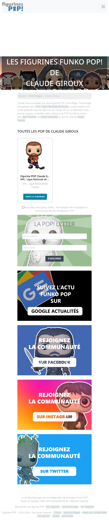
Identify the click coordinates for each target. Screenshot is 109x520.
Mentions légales (71, 512)
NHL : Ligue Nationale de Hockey (52, 106)
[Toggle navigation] (103, 6)
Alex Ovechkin (29, 116)
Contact (57, 512)
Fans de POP (43, 516)
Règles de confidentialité (94, 512)
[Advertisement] (54, 35)
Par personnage (70, 506)
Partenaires (67, 516)
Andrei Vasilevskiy (49, 116)
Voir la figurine (35, 196)
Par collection (53, 506)
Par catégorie (87, 506)
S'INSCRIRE (54, 258)
